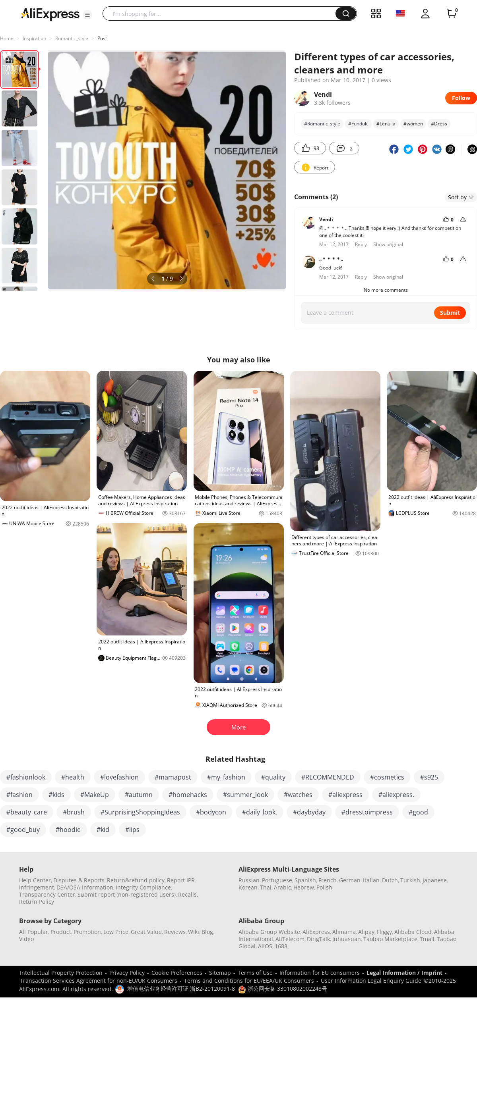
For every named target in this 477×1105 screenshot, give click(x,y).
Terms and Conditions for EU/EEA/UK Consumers (249, 980)
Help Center (35, 880)
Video (26, 939)
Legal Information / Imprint (404, 972)
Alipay (366, 932)
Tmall (427, 939)
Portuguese (277, 880)
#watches (298, 794)
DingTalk (318, 939)
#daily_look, (259, 812)
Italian (371, 880)
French (327, 880)
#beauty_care (26, 812)
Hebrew (303, 887)
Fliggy (384, 932)
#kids (56, 794)
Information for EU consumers (319, 972)
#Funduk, (358, 123)
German (350, 880)
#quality (273, 777)
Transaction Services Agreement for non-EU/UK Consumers (98, 980)
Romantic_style (71, 38)
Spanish (305, 880)
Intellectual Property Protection (61, 972)
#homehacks (188, 794)
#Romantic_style (322, 123)
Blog (207, 932)
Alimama (344, 932)
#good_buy (23, 829)
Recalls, (188, 894)
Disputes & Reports (79, 880)
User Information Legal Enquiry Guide (371, 980)
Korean (248, 887)
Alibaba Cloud (413, 932)
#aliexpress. (396, 794)
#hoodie (68, 829)
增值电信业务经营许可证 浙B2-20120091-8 (181, 988)
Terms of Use (255, 972)
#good (418, 812)
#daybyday (309, 812)
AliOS (265, 946)
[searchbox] (222, 13)
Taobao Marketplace (390, 939)
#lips (132, 829)
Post (102, 38)
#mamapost (173, 777)
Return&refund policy (136, 880)
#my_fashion (226, 777)
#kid (103, 829)
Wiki (193, 932)
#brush (74, 812)
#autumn (139, 794)
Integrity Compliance (143, 887)
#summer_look (245, 794)
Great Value (146, 932)
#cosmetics (387, 777)
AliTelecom (289, 939)
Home (7, 38)
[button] (87, 14)
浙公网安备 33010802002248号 (282, 988)
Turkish (410, 880)
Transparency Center (47, 894)
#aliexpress (345, 794)
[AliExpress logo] (50, 14)
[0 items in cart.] (451, 13)
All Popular (33, 932)
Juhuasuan (346, 939)
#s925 (429, 777)
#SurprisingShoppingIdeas (140, 812)
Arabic (282, 887)
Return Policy (36, 901)
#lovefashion (119, 777)
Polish (324, 887)
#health (72, 777)
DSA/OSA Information (84, 887)
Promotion (87, 932)
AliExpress (316, 932)
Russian (249, 880)
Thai (265, 887)
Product (60, 932)
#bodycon (211, 812)
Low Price (115, 932)
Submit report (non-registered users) (127, 894)
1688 (281, 946)
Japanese (435, 880)
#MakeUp (94, 794)
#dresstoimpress (367, 812)
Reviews (175, 932)
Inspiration (34, 38)
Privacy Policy (127, 972)
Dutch (390, 880)
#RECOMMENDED (327, 777)
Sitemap (220, 972)
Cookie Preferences (176, 972)
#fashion (19, 794)
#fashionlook (25, 777)
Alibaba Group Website (269, 932)
